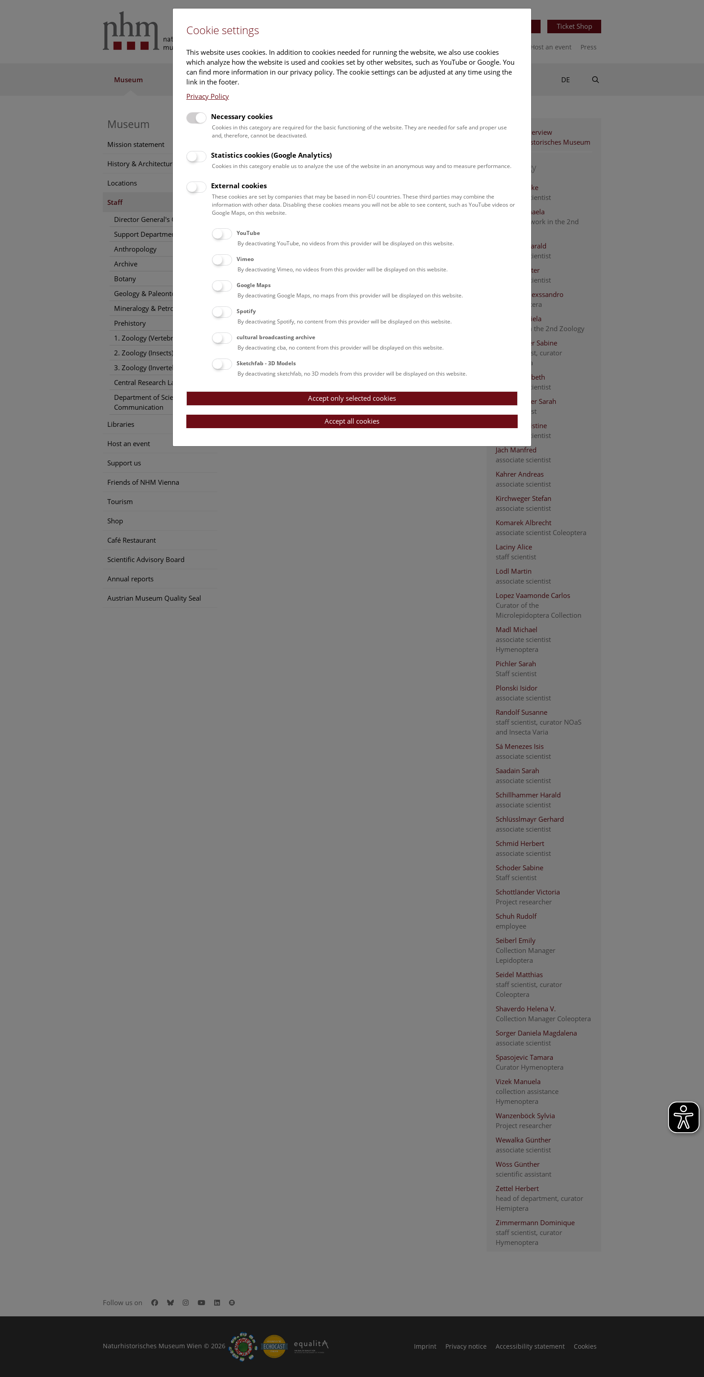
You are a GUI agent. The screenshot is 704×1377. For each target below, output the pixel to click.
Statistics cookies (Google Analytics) (271, 155)
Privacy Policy (207, 96)
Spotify (246, 311)
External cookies (239, 185)
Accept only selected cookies (352, 398)
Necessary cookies (242, 116)
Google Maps (254, 285)
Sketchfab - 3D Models (266, 363)
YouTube (248, 233)
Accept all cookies (352, 420)
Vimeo (245, 259)
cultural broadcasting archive (276, 337)
